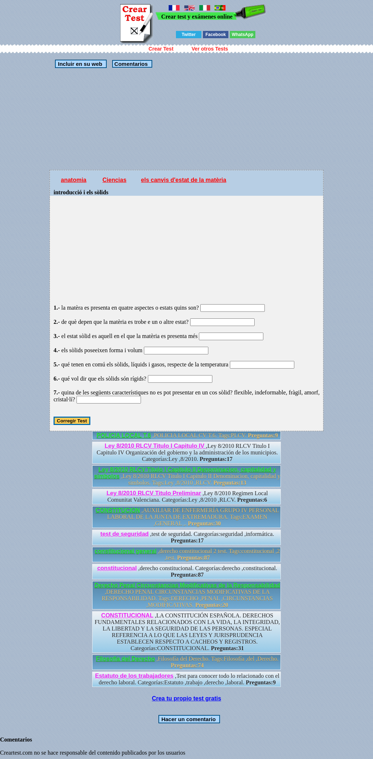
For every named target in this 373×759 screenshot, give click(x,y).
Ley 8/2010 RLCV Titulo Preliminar (154, 493)
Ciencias (114, 180)
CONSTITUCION (117, 510)
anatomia (73, 180)
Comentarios (130, 64)
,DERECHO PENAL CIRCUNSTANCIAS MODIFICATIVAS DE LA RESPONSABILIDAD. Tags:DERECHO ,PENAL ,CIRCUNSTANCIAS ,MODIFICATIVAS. (187, 595)
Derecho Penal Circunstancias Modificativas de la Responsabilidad (187, 585)
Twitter (189, 34)
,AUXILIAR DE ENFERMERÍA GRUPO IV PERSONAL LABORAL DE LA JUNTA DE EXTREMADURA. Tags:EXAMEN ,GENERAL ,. (187, 516)
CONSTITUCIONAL (127, 615)
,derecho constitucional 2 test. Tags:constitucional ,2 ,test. (187, 554)
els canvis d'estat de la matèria (183, 180)
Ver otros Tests (210, 49)
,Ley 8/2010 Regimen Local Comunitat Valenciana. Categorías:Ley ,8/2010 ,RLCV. (187, 496)
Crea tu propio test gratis (186, 698)
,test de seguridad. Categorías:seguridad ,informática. (187, 537)
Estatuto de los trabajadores (134, 676)
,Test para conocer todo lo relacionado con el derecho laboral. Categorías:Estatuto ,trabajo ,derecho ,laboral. (187, 679)
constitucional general (126, 551)
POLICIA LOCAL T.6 (124, 435)
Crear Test (161, 49)
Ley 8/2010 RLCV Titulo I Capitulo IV (155, 446)
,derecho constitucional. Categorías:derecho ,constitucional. (187, 571)
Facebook (215, 34)
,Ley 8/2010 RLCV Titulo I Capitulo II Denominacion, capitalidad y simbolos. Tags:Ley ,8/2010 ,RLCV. (187, 476)
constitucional (117, 568)
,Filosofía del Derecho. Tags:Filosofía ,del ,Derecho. (187, 662)
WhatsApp (242, 34)
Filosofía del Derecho (125, 659)
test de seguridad (125, 534)
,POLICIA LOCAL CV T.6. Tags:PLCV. (187, 435)
